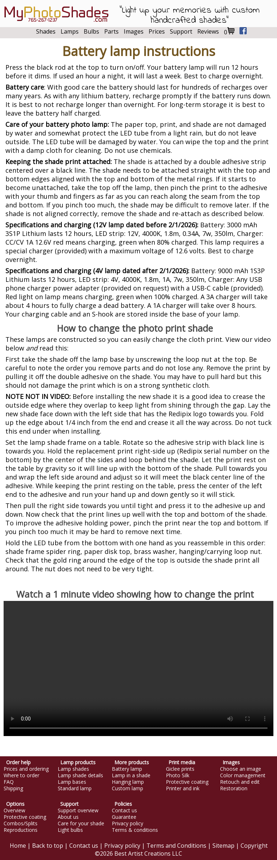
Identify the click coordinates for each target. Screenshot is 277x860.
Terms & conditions (135, 830)
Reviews (208, 31)
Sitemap (223, 846)
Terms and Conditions (176, 846)
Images (134, 31)
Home (18, 846)
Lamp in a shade (131, 775)
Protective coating (187, 782)
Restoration (233, 788)
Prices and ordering (26, 769)
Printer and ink (182, 788)
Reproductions (21, 830)
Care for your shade (81, 823)
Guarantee (124, 817)
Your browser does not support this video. (138, 668)
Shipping (13, 788)
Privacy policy (127, 823)
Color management (242, 775)
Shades (46, 31)
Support (181, 31)
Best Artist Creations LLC (148, 853)
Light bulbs (70, 830)
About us (68, 817)
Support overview (78, 810)
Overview (14, 810)
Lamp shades (73, 769)
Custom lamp (127, 788)
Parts (111, 31)
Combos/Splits (21, 823)
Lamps (70, 31)
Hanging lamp (128, 782)
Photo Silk (177, 775)
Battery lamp (127, 769)
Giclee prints (180, 769)
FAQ (9, 782)
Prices (157, 31)
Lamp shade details (80, 775)
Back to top (47, 846)
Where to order (21, 775)
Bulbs (91, 31)
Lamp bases (72, 782)
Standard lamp (75, 788)
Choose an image (240, 769)
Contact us (124, 810)
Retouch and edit (240, 782)
